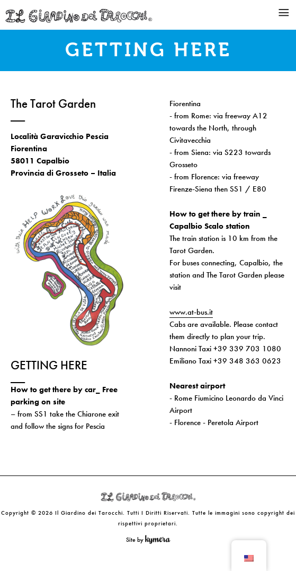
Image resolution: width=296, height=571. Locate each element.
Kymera (160, 539)
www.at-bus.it (191, 312)
